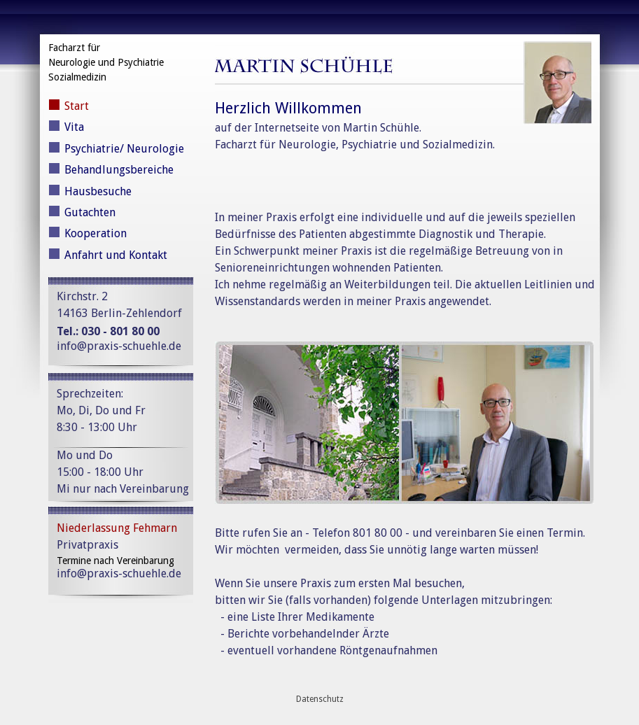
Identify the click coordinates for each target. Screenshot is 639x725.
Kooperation (95, 233)
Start (76, 106)
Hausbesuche (98, 191)
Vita (74, 127)
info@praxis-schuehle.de (119, 346)
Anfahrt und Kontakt (115, 255)
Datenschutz (320, 699)
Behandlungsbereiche (119, 169)
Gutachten (89, 212)
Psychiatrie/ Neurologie (124, 148)
